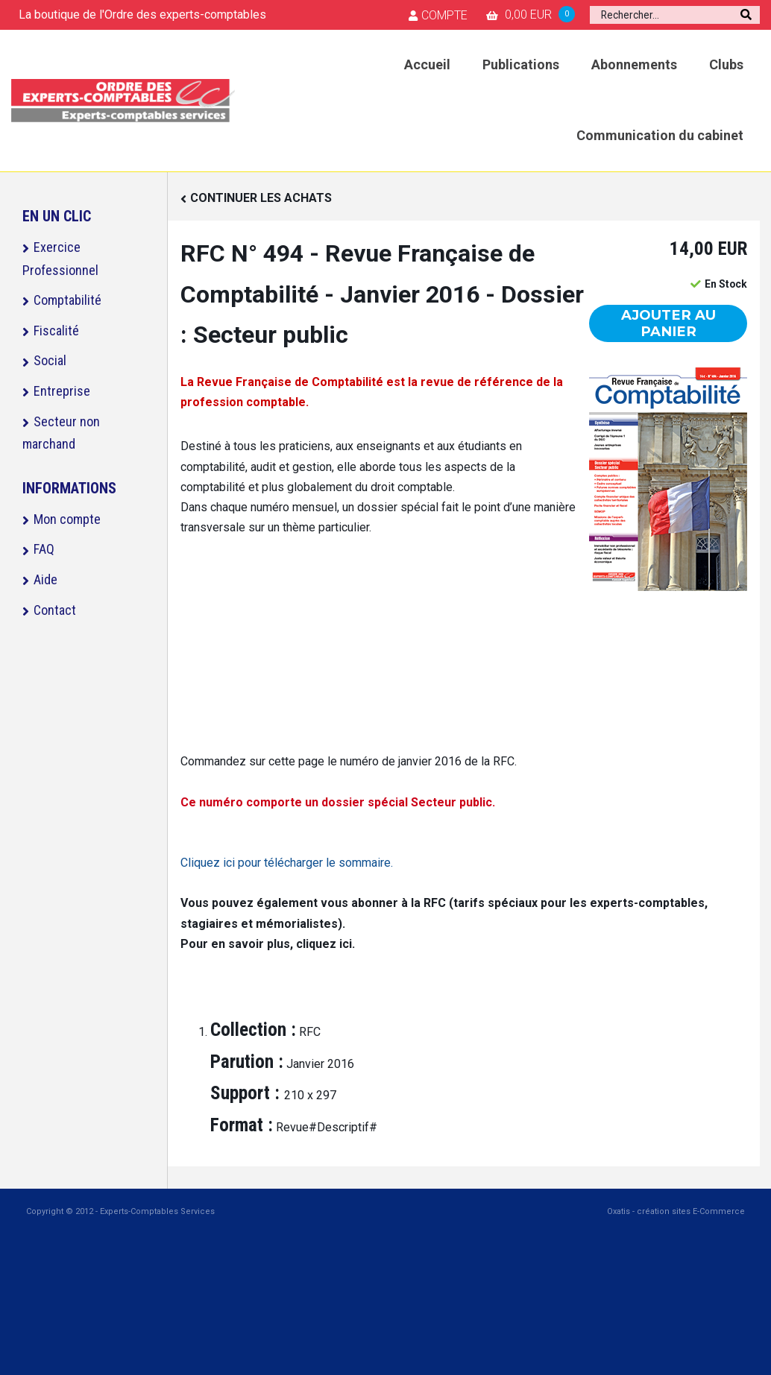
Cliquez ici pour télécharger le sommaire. (286, 863)
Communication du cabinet (659, 135)
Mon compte (67, 519)
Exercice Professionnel (60, 258)
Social (50, 360)
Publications (520, 64)
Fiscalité (56, 330)
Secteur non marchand (61, 433)
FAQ (44, 549)
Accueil (427, 64)
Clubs (726, 64)
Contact (55, 610)
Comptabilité (67, 300)
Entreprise (62, 391)
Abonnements (634, 64)
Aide (45, 579)
